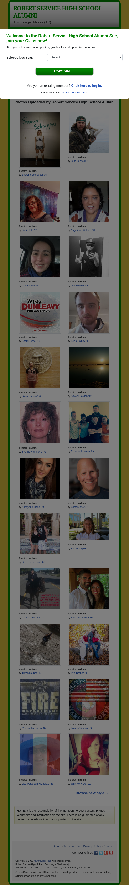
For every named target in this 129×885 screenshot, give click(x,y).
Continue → (64, 71)
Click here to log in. (86, 86)
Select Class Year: (19, 57)
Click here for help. (75, 92)
